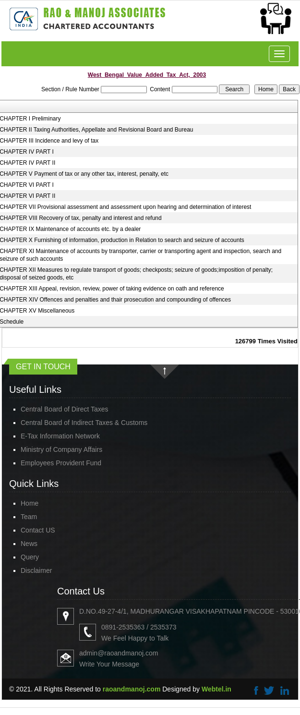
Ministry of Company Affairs (61, 449)
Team (29, 517)
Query (30, 557)
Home (29, 503)
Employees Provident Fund (61, 463)
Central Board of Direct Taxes (64, 409)
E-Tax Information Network (60, 436)
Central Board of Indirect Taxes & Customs (84, 422)
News (29, 543)
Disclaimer (36, 570)
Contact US (38, 530)
